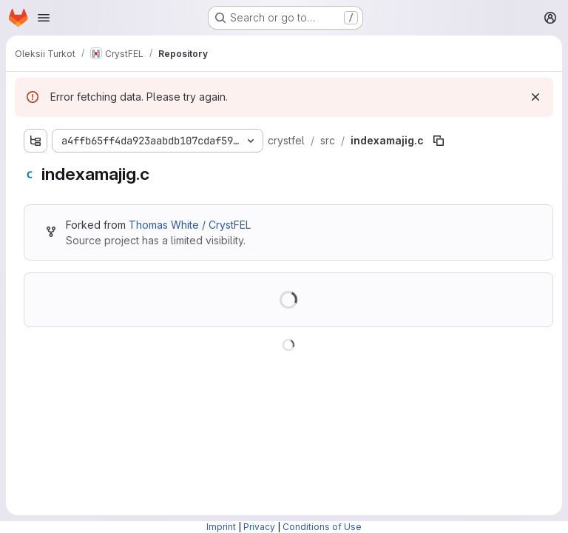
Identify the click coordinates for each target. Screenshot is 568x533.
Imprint (221, 526)
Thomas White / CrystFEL (190, 224)
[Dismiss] (535, 97)
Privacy (259, 526)
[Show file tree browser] (35, 140)
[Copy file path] (438, 140)
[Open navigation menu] (43, 18)
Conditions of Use (322, 526)
